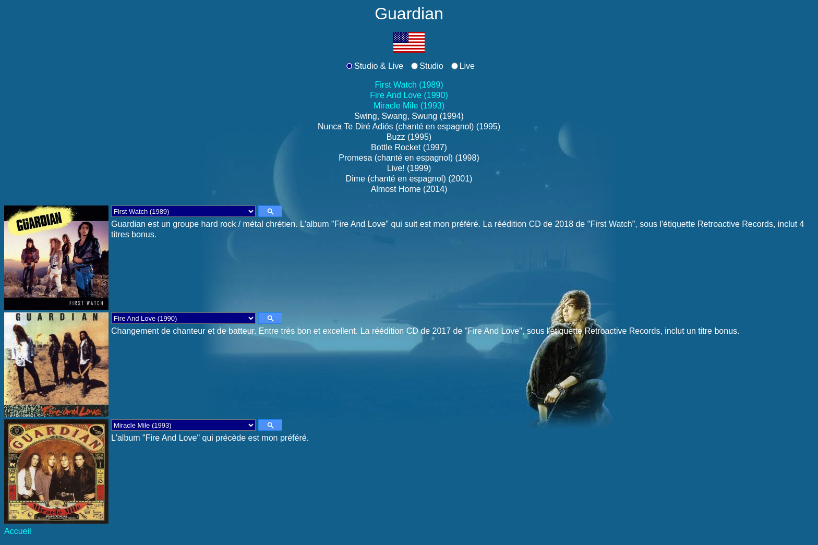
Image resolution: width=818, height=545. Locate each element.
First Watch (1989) (409, 84)
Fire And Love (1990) (409, 95)
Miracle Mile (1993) (409, 105)
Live (467, 66)
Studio (431, 66)
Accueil (17, 531)
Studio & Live (378, 66)
